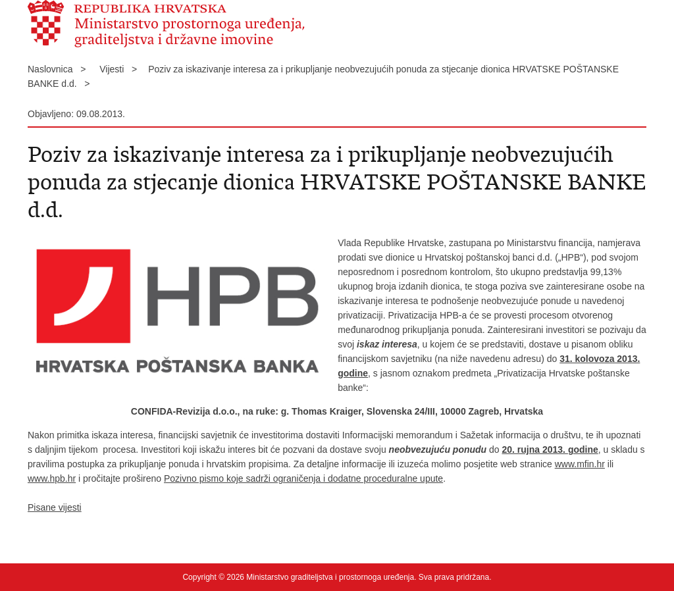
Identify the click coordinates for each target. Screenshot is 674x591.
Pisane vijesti (55, 507)
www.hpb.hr (52, 478)
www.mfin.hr (580, 464)
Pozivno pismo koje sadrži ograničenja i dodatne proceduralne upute (303, 478)
